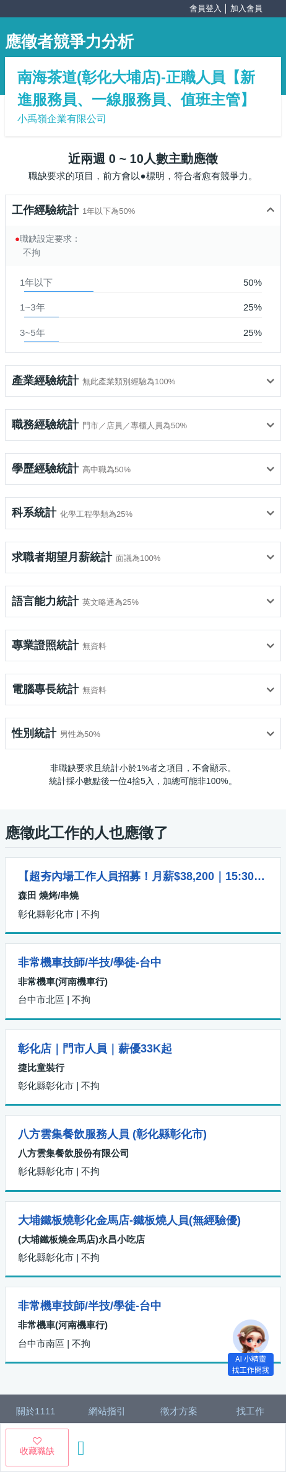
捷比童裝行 (41, 1067)
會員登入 (205, 8)
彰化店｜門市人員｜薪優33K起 (95, 1048)
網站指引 (107, 1411)
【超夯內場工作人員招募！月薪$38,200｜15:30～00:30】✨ (143, 876)
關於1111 (35, 1411)
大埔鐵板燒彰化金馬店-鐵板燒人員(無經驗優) (129, 1220)
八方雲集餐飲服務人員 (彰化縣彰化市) (112, 1134)
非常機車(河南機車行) (63, 981)
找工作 (250, 1411)
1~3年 (32, 307)
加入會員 (246, 8)
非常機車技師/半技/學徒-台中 (90, 962)
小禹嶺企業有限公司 (61, 118)
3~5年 (32, 332)
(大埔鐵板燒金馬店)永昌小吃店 (81, 1239)
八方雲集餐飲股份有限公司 (73, 1153)
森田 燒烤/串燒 (48, 895)
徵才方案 (178, 1411)
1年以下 (36, 282)
